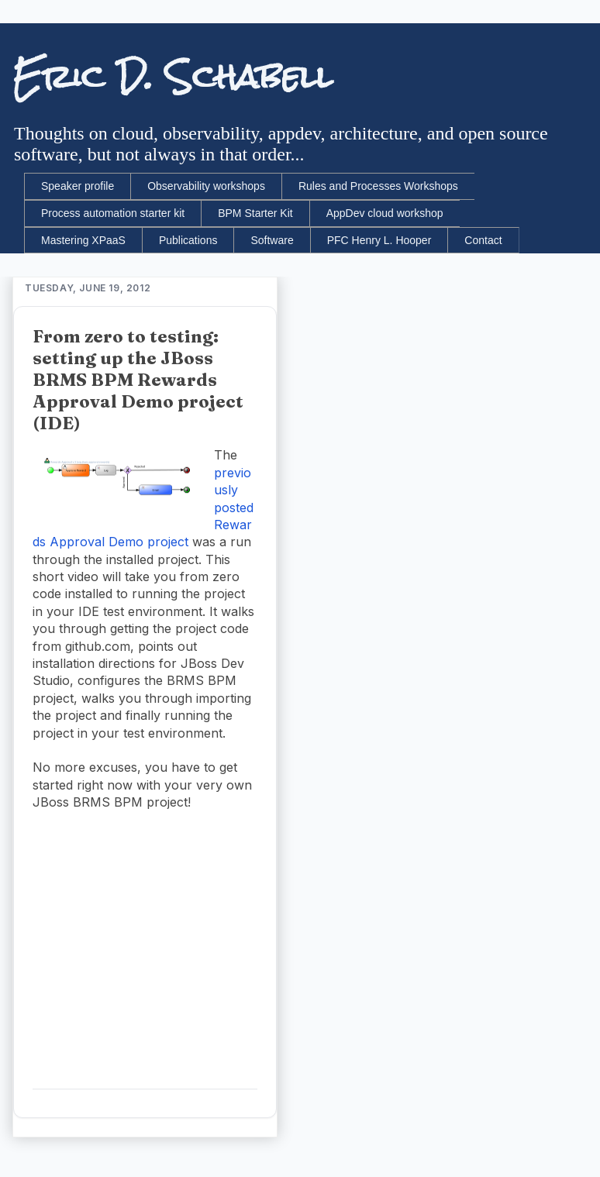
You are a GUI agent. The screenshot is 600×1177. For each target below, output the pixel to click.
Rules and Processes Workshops (378, 186)
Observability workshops (206, 186)
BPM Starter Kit (255, 213)
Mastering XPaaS (83, 240)
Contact (483, 240)
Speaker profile (77, 186)
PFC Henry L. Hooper (379, 240)
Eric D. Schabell (172, 76)
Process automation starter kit (112, 213)
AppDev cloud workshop (384, 213)
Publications (188, 240)
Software (271, 240)
